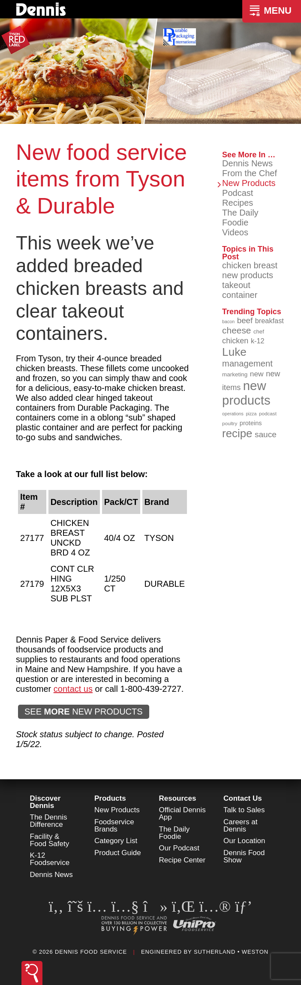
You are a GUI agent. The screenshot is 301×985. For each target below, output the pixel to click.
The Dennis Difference (48, 821)
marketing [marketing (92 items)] (234, 374)
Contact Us (242, 798)
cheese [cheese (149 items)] (236, 330)
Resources (177, 798)
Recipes (237, 202)
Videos (235, 232)
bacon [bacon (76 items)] (228, 321)
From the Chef (249, 173)
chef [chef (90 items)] (258, 331)
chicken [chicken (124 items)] (235, 340)
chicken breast (249, 265)
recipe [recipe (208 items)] (237, 433)
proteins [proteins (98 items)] (251, 423)
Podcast (237, 193)
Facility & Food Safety (49, 840)
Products (110, 798)
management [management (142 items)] (247, 363)
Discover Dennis (45, 802)
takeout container (239, 290)
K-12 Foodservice (50, 859)
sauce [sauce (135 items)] (266, 434)
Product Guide (117, 853)
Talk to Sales (244, 810)
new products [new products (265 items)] (246, 392)
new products (247, 275)
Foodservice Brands (114, 825)
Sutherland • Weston (231, 952)
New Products (249, 183)
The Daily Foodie (240, 217)
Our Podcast (179, 848)
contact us (73, 689)
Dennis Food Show (244, 856)
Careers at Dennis (240, 825)
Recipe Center (182, 860)
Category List (115, 841)
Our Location (244, 841)
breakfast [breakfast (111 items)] (269, 320)
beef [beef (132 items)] (245, 320)
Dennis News (247, 163)
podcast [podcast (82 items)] (268, 413)
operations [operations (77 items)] (233, 413)
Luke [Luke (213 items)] (234, 351)
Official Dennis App (182, 813)
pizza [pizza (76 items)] (251, 413)
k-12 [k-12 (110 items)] (258, 341)
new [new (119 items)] (257, 373)
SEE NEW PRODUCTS (83, 711)
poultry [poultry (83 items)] (229, 423)
